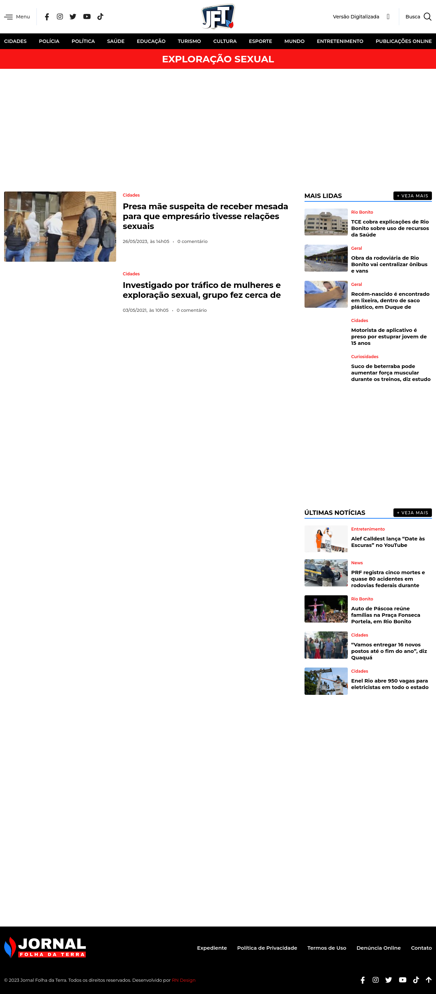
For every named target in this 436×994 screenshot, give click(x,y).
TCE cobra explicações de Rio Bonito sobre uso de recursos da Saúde (390, 228)
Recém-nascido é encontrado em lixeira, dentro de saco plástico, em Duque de (390, 300)
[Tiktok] (413, 980)
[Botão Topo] (426, 980)
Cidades (15, 41)
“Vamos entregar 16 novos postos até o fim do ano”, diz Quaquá (389, 651)
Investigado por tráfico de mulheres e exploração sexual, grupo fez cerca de (202, 290)
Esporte (260, 41)
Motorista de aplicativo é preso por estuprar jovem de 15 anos (389, 336)
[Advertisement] (218, 130)
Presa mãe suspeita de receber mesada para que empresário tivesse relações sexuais (206, 216)
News (357, 563)
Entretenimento (340, 41)
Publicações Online (404, 41)
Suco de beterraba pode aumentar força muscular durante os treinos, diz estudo (391, 372)
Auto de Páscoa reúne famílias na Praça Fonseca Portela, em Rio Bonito (385, 615)
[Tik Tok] (100, 16)
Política (83, 41)
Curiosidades (364, 357)
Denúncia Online (379, 948)
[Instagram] (60, 16)
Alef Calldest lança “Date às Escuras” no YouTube (388, 541)
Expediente (212, 948)
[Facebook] (47, 16)
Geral (356, 248)
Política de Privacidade (267, 948)
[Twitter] (72, 16)
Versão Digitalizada (356, 17)
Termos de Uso (327, 948)
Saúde (116, 41)
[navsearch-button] (415, 17)
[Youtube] (400, 980)
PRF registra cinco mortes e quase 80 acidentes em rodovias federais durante (388, 578)
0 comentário (192, 241)
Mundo (294, 41)
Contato (421, 948)
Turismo (189, 41)
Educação (151, 41)
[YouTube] (87, 16)
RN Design (184, 980)
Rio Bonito (362, 212)
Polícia (49, 41)
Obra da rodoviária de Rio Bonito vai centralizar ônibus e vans (389, 264)
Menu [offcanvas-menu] (17, 17)
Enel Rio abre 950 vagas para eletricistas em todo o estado (390, 683)
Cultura (224, 41)
